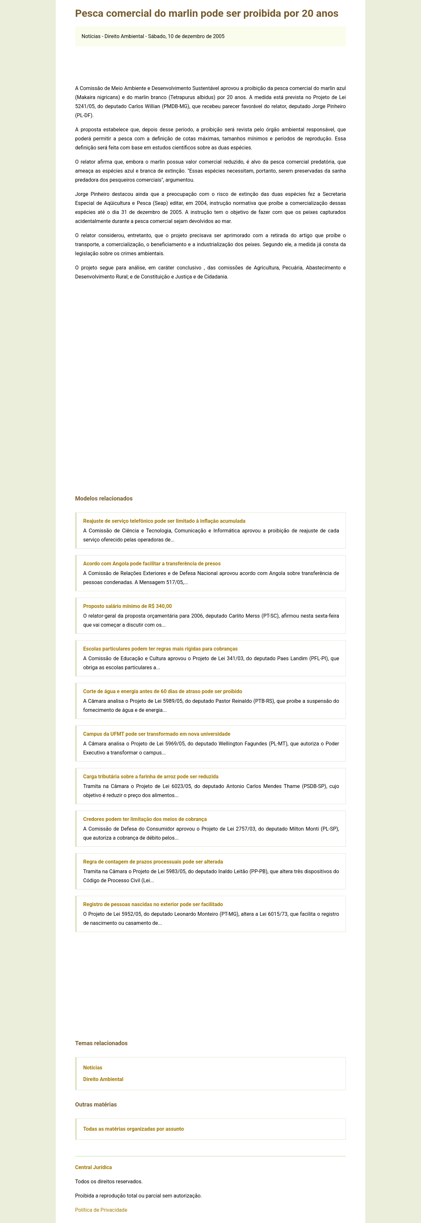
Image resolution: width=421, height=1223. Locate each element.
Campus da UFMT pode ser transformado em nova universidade (156, 734)
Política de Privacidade (101, 1210)
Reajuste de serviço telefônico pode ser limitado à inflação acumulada (164, 521)
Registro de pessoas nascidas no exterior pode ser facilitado (153, 904)
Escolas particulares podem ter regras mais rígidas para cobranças (160, 649)
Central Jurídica (93, 1167)
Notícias (92, 1068)
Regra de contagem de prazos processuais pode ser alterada (153, 862)
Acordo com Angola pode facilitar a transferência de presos (152, 564)
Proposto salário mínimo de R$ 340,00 (127, 606)
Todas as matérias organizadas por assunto (133, 1129)
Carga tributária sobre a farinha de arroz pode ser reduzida (151, 776)
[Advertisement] (210, 61)
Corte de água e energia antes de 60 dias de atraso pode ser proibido (162, 691)
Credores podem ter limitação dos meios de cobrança (145, 819)
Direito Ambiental (103, 1079)
